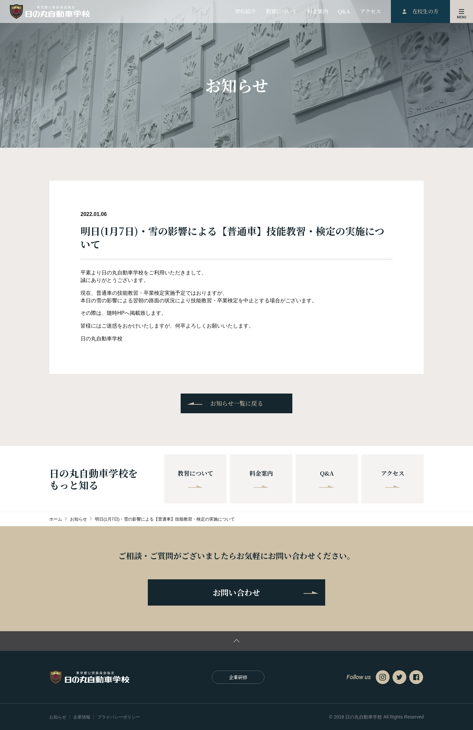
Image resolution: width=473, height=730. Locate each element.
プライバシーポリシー (118, 717)
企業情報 (81, 717)
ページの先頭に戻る (236, 641)
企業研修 (238, 677)
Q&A (327, 478)
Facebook (416, 677)
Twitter (399, 677)
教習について (195, 478)
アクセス (392, 478)
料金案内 (261, 478)
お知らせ (57, 717)
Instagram (383, 677)
